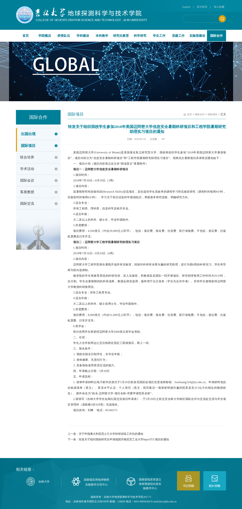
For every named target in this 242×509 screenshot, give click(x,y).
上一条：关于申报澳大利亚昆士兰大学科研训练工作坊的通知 (105, 433)
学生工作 (159, 35)
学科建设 (83, 35)
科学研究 (140, 35)
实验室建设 (197, 35)
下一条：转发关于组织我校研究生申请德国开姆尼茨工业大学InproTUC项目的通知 (118, 439)
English (186, 6)
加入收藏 (219, 6)
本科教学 (102, 35)
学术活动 (27, 169)
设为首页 (202, 6)
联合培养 (27, 157)
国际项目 (28, 146)
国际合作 (216, 35)
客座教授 (27, 192)
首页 (25, 35)
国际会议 (27, 180)
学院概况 (44, 35)
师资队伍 (63, 35)
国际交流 (27, 203)
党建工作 (178, 35)
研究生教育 (121, 35)
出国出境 (28, 134)
